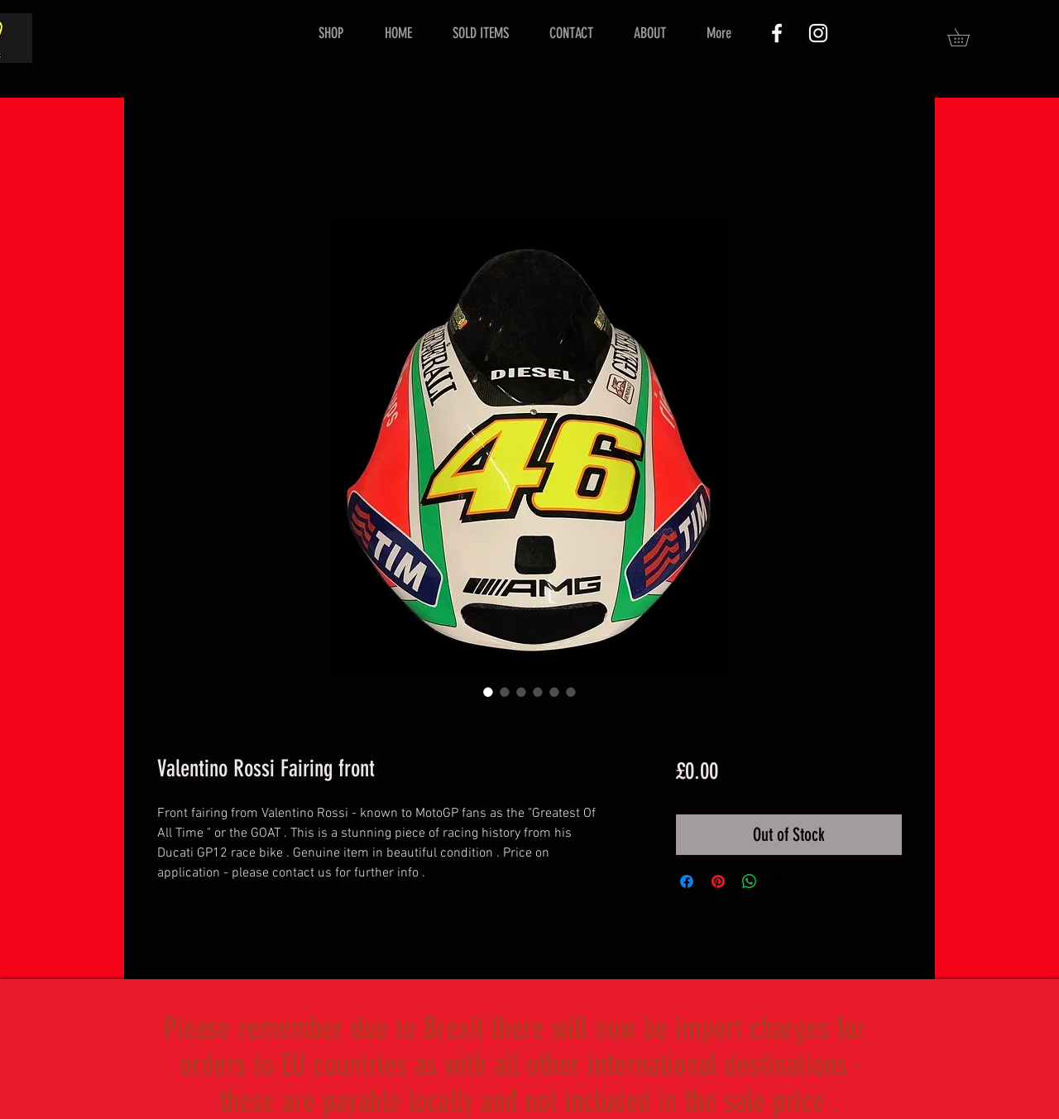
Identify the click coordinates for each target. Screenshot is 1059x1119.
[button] (967, 37)
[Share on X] (781, 881)
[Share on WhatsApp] (750, 881)
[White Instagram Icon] (818, 33)
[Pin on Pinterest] (718, 881)
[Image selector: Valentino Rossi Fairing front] (488, 692)
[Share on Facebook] (687, 881)
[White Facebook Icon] (776, 33)
